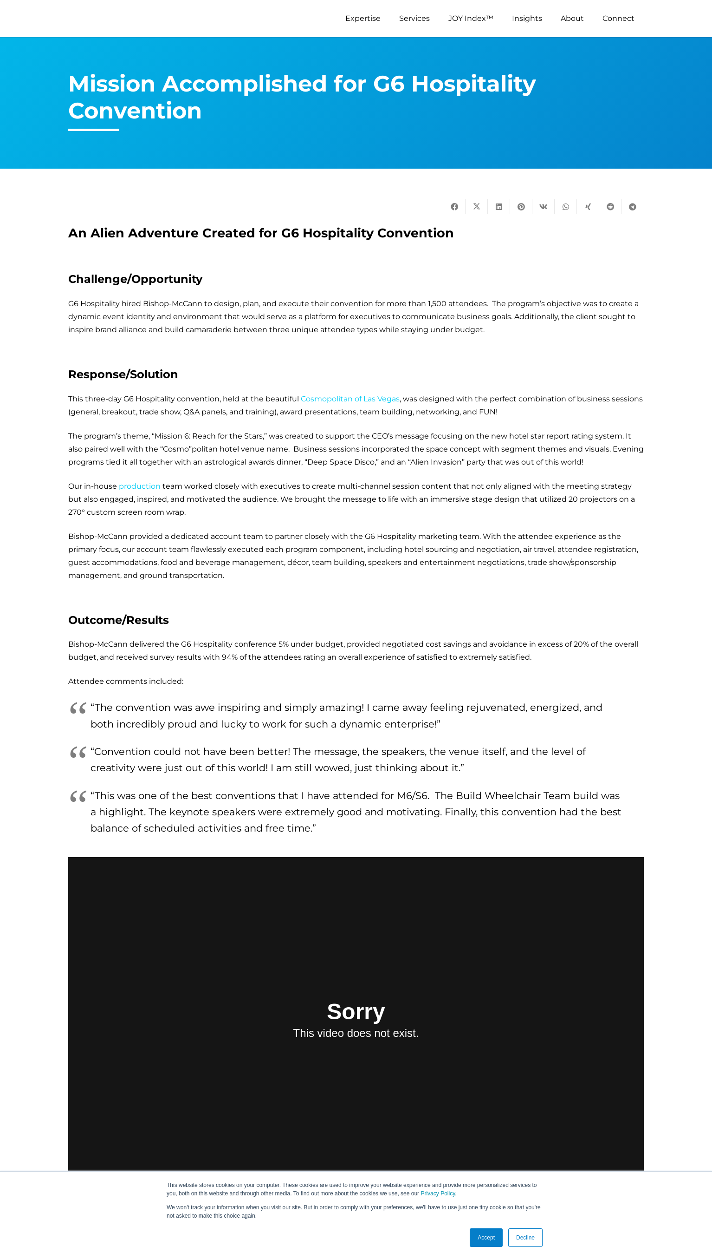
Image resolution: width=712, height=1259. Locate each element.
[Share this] (454, 206)
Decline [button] (525, 1237)
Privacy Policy (438, 1193)
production (140, 486)
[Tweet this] (477, 206)
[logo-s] (104, 19)
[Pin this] (521, 206)
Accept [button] (486, 1237)
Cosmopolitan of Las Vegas (350, 398)
